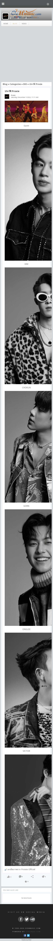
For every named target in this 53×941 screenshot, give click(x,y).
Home (5, 24)
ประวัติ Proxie (35, 84)
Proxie (13, 95)
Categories (15, 84)
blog (15, 24)
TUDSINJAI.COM (33, 931)
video (24, 24)
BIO (25, 84)
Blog (5, 84)
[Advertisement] (26, 54)
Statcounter (27, 940)
